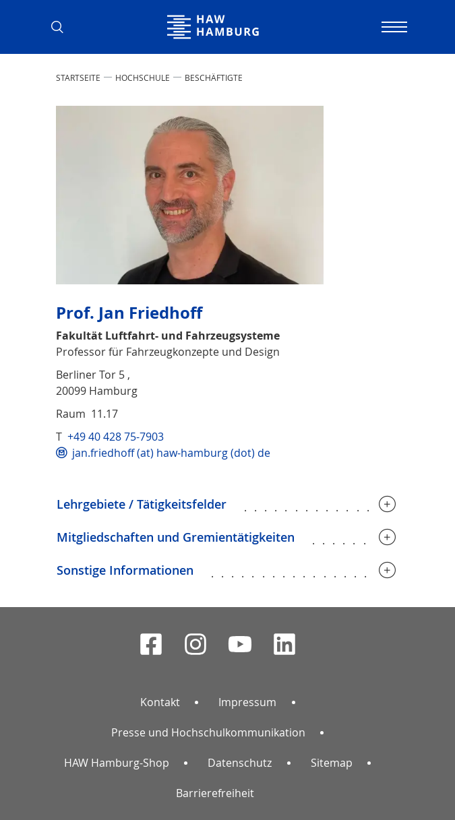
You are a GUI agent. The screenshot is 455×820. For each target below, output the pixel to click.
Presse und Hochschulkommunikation (208, 732)
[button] (63, 27)
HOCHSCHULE (142, 77)
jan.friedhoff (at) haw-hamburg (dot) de (171, 452)
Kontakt (160, 702)
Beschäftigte (214, 77)
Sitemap (332, 762)
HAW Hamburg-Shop (116, 762)
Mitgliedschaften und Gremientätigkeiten (176, 537)
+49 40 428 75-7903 (115, 436)
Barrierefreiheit (215, 793)
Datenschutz (240, 762)
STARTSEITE (78, 77)
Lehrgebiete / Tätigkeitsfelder (141, 504)
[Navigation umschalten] (393, 27)
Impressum (247, 702)
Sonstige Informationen (125, 570)
